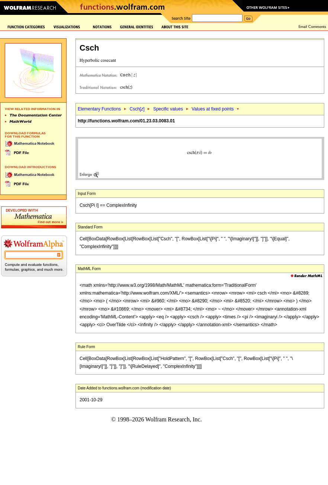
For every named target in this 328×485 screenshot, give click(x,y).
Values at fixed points (213, 109)
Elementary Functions (99, 109)
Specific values (168, 109)
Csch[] (136, 109)
